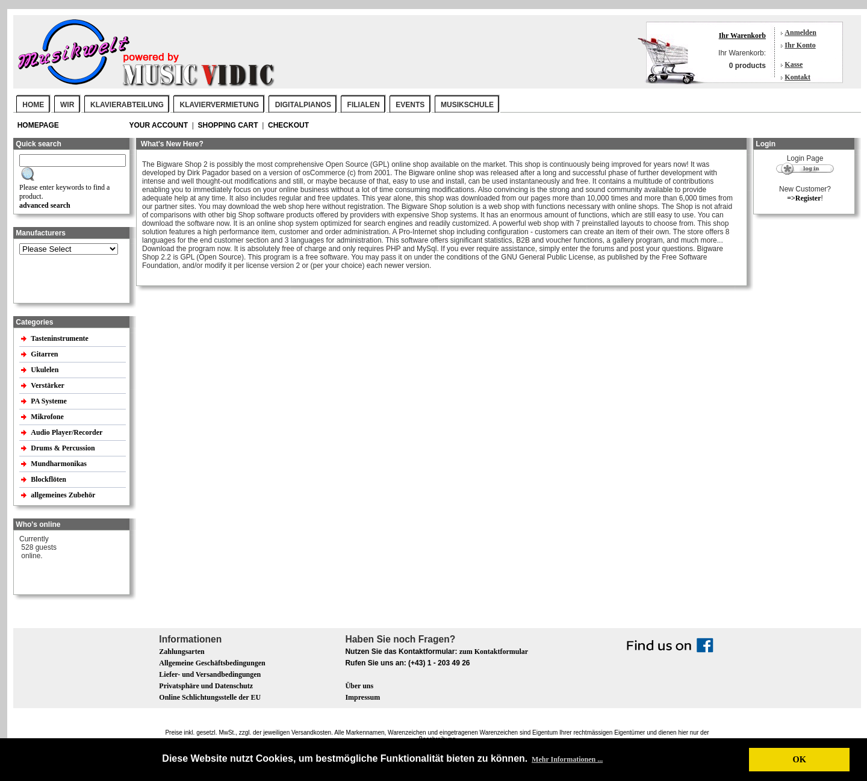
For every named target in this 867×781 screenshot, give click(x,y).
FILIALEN (363, 105)
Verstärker (48, 385)
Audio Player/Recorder (66, 432)
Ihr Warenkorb (742, 35)
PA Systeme (49, 401)
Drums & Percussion (63, 448)
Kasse (794, 64)
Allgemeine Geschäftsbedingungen (212, 663)
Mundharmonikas (59, 463)
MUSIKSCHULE (467, 105)
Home (33, 105)
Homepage (38, 125)
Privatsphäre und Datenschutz (206, 686)
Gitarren (45, 354)
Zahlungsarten (181, 651)
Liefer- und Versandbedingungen (210, 674)
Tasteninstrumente (60, 338)
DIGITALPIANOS (303, 105)
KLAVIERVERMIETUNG (219, 105)
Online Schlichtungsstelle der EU (210, 697)
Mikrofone (48, 416)
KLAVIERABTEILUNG (127, 105)
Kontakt (797, 77)
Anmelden (800, 32)
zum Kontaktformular (493, 651)
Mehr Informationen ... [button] (567, 759)
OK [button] (799, 759)
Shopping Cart (229, 125)
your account (158, 125)
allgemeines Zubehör (64, 495)
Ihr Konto (800, 45)
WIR (67, 105)
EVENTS (410, 105)
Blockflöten (49, 479)
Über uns (359, 686)
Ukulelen (45, 370)
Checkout (288, 125)
